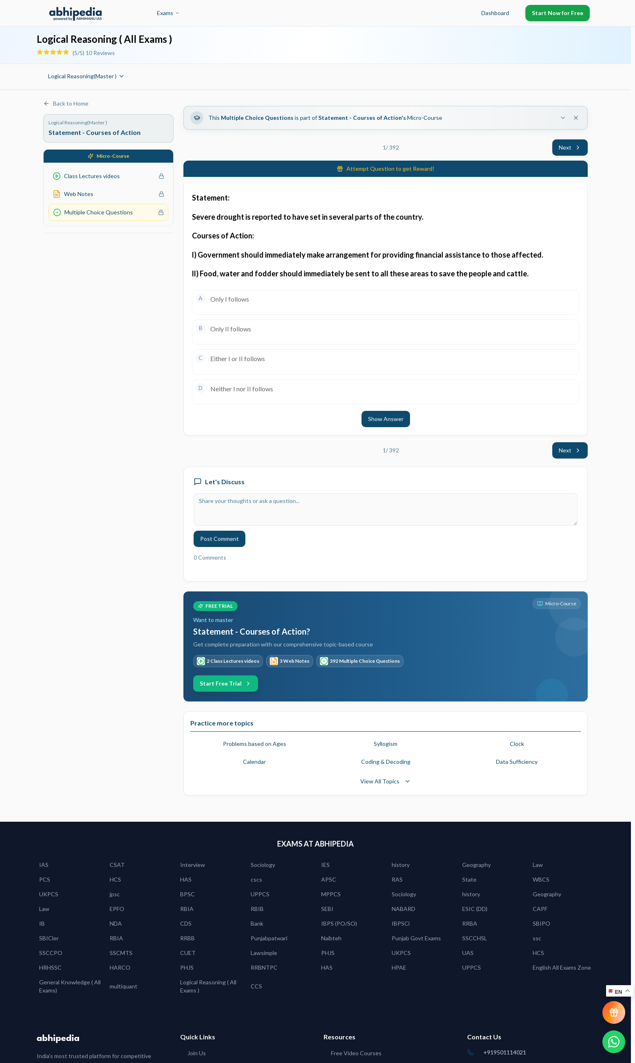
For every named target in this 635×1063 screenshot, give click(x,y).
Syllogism (385, 743)
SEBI (327, 908)
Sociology (263, 864)
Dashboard (495, 12)
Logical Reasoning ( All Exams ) (208, 986)
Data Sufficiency (517, 761)
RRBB (187, 938)
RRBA (469, 923)
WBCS (541, 879)
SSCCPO (50, 952)
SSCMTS (121, 952)
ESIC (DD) (474, 908)
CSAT (117, 864)
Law (538, 864)
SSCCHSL (474, 938)
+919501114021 (504, 1052)
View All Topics (385, 781)
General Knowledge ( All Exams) (70, 986)
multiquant (123, 986)
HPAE (399, 967)
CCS (256, 986)
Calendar (254, 761)
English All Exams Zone (562, 967)
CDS (186, 923)
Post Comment (219, 538)
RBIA (187, 908)
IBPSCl (401, 923)
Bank (257, 923)
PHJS (328, 952)
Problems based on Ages (254, 743)
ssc (537, 938)
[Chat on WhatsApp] (613, 1041)
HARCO (120, 967)
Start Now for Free (557, 12)
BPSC (187, 894)
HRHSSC (50, 967)
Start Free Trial (225, 683)
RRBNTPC (264, 967)
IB (42, 923)
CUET (188, 952)
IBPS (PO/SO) (339, 923)
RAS (397, 879)
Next (570, 147)
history (401, 864)
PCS (44, 879)
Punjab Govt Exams (416, 938)
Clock (517, 743)
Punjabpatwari (269, 938)
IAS (44, 864)
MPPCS (331, 894)
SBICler (49, 938)
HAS (186, 879)
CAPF (540, 908)
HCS (115, 879)
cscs (256, 879)
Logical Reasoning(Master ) (86, 76)
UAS (468, 952)
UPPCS (260, 894)
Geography (476, 864)
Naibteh (331, 938)
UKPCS (48, 894)
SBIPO (541, 923)
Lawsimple (264, 952)
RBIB (257, 908)
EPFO (117, 908)
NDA (116, 923)
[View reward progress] (613, 1012)
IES (325, 864)
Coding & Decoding (385, 761)
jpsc (115, 894)
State (469, 879)
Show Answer (385, 418)
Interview (192, 864)
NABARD (403, 908)
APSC (328, 879)
